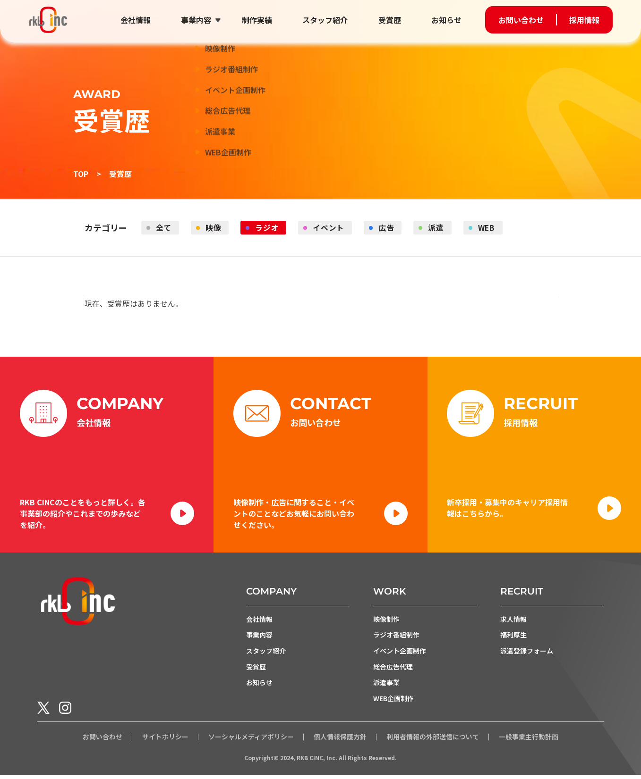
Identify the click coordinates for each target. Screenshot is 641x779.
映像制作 (386, 622)
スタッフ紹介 (326, 19)
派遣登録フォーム (526, 654)
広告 (389, 228)
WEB (491, 228)
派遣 (440, 228)
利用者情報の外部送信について (432, 741)
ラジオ (269, 228)
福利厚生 (513, 638)
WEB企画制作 (393, 702)
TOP (80, 173)
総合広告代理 (393, 670)
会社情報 (139, 19)
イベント (331, 228)
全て (164, 228)
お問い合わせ (521, 19)
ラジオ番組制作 (396, 638)
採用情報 (584, 19)
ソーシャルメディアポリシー (251, 741)
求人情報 (513, 622)
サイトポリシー (165, 741)
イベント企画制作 (399, 654)
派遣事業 (386, 686)
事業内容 (199, 19)
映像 (214, 228)
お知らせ (446, 19)
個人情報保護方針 (340, 741)
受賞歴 (390, 19)
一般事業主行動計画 (528, 741)
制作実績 (259, 19)
